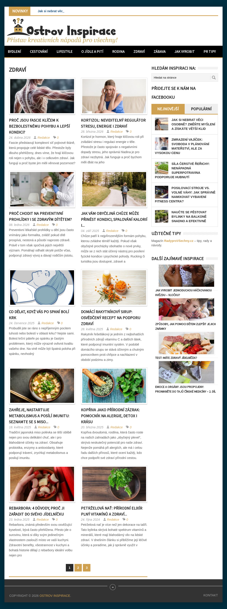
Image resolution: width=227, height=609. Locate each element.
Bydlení (14, 51)
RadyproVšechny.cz (178, 241)
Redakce (43, 137)
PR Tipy (210, 51)
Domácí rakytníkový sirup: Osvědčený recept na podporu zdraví (110, 317)
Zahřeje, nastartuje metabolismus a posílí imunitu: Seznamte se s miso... (39, 415)
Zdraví (139, 51)
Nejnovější (168, 108)
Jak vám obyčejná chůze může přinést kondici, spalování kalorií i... (114, 219)
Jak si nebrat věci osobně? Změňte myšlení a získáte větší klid (193, 124)
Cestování (39, 51)
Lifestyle (64, 51)
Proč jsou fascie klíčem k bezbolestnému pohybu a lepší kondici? (39, 126)
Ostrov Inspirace (54, 595)
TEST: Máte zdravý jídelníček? (176, 358)
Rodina (118, 51)
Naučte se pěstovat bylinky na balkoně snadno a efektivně (189, 216)
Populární (201, 108)
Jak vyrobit (184, 51)
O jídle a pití (92, 51)
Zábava (160, 51)
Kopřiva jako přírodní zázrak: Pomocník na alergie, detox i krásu (110, 415)
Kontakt (211, 595)
